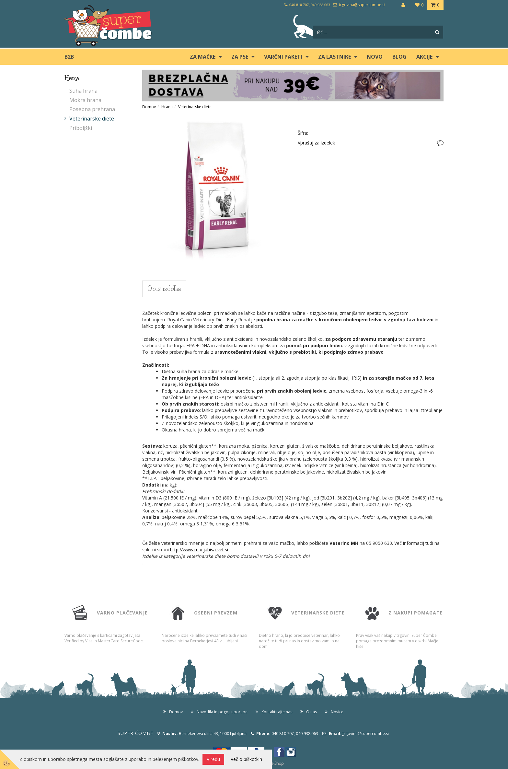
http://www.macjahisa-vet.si (199, 549)
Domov (149, 106)
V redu (213, 759)
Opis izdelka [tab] (164, 289)
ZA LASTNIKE (334, 56)
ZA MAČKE (202, 56)
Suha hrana (83, 90)
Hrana (167, 106)
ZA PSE (239, 56)
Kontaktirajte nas (276, 712)
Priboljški (80, 128)
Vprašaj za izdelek (316, 143)
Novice (337, 712)
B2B (69, 56)
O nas (311, 712)
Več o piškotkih (246, 759)
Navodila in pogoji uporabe (222, 712)
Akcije (424, 56)
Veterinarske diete (91, 118)
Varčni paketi (283, 56)
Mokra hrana (85, 100)
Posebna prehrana (92, 109)
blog (399, 56)
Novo (375, 56)
